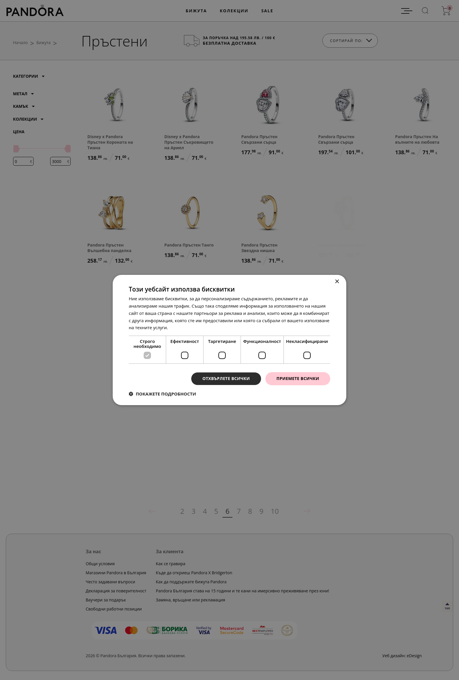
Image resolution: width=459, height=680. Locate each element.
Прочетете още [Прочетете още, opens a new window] (185, 327)
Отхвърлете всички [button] (226, 378)
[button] (162, 393)
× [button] (337, 282)
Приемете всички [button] (298, 378)
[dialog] (229, 340)
